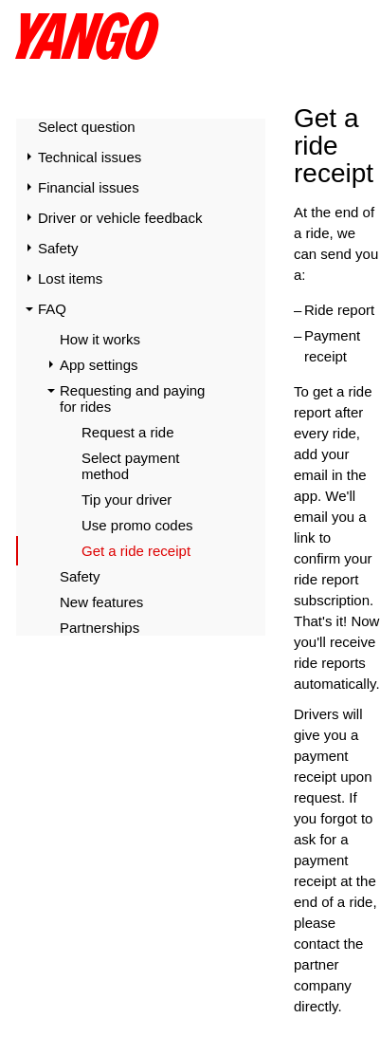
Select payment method (130, 466)
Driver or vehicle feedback (120, 218)
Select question (87, 127)
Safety (58, 248)
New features (101, 602)
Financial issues (88, 187)
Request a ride (127, 432)
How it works (100, 339)
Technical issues (89, 157)
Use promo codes (137, 525)
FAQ (52, 309)
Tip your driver (126, 499)
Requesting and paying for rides (132, 398)
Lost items (70, 278)
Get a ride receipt (135, 551)
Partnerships (99, 628)
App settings (99, 365)
